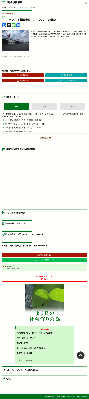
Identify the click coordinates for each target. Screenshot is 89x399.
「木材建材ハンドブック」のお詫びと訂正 (20, 370)
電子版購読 (24, 80)
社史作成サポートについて (16, 223)
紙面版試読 (68, 75)
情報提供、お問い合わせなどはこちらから (26, 234)
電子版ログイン (45, 267)
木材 (3, 17)
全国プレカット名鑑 (24, 353)
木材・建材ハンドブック (26, 338)
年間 (72, 106)
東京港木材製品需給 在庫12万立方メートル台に (23, 128)
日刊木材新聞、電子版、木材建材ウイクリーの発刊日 (24, 246)
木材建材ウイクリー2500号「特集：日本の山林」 (35, 333)
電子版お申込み (46, 255)
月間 (44, 106)
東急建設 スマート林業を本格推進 (18, 131)
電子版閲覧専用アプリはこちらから (44, 277)
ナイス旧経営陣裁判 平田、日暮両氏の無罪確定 (23, 120)
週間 (16, 106)
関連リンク (10, 379)
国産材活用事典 (23, 343)
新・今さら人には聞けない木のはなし (31, 348)
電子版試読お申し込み (68, 80)
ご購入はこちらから (24, 360)
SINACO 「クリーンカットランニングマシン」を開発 (25, 124)
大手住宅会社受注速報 (15, 213)
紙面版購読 (24, 75)
